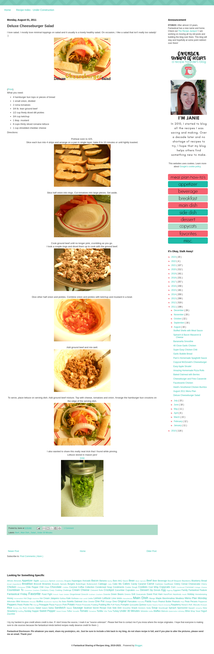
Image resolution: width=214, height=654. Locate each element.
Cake (110, 584)
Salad (33, 532)
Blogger (138, 645)
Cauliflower (169, 584)
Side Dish (117, 608)
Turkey (116, 611)
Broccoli (38, 584)
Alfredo (10, 581)
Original (122, 601)
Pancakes (132, 601)
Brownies (47, 584)
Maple (159, 598)
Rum (25, 608)
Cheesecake (195, 584)
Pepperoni (202, 601)
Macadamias (128, 598)
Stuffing (21, 611)
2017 (174, 282)
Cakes (127, 583)
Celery (177, 584)
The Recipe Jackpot (187, 31)
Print (10, 89)
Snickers (142, 608)
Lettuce (106, 598)
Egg (164, 590)
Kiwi (81, 598)
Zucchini (11, 614)
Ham (160, 594)
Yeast (198, 611)
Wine (187, 611)
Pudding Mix (105, 604)
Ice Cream (45, 598)
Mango (152, 598)
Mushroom (48, 602)
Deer (138, 590)
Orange (108, 601)
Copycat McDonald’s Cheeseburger (190, 362)
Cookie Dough (131, 587)
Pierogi (36, 605)
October (178, 318)
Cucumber (120, 590)
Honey (10, 598)
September (179, 323)
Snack (134, 608)
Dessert (145, 590)
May (176, 409)
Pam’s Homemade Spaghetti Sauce (190, 358)
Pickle (26, 604)
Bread (204, 581)
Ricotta (16, 608)
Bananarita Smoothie (183, 341)
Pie (31, 604)
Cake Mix (117, 584)
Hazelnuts (177, 594)
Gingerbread (75, 594)
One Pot (100, 601)
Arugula (67, 581)
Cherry (204, 584)
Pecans (194, 601)
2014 (174, 294)
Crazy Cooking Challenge (60, 590)
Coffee (81, 587)
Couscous (28, 590)
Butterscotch (92, 584)
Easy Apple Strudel (182, 366)
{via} (82, 458)
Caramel (142, 584)
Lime (114, 598)
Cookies (143, 587)
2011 (174, 307)
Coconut (73, 587)
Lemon (98, 598)
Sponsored (182, 608)
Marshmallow (169, 598)
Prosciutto (86, 605)
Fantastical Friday (17, 594)
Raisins (155, 605)
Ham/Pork (168, 594)
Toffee (70, 611)
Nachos (56, 602)
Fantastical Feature (198, 590)
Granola (107, 594)
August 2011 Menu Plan (184, 391)
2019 (174, 273)
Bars (115, 581)
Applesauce (44, 581)
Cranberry (44, 590)
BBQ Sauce (123, 581)
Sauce (69, 608)
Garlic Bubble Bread (182, 354)
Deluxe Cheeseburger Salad (186, 395)
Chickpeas (21, 587)
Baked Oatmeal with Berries (186, 374)
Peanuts (176, 601)
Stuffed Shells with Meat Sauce (188, 330)
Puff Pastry (116, 605)
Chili (41, 587)
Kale (68, 598)
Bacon (95, 580)
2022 (174, 261)
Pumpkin (125, 604)
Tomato (84, 610)
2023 (174, 257)
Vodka (151, 611)
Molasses (25, 601)
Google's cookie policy (190, 166)
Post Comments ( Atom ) (31, 556)
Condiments (119, 587)
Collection (90, 587)
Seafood (88, 608)
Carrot (151, 583)
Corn (174, 587)
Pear (183, 602)
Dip (152, 590)
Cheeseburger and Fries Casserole (189, 379)
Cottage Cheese (200, 587)
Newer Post (13, 551)
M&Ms (120, 598)
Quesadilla (134, 605)
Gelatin (67, 594)
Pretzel (79, 605)
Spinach (173, 608)
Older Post (151, 551)
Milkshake (11, 601)
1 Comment (69, 528)
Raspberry (176, 604)
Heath (184, 594)
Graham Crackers (96, 594)
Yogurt (204, 611)
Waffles (157, 611)
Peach (155, 601)
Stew (205, 608)
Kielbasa (75, 598)
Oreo (115, 601)
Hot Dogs (28, 598)
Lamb (85, 598)
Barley (110, 581)
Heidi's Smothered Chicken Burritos (190, 387)
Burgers (72, 584)
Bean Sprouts (140, 581)
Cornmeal (189, 587)
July (176, 400)
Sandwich (60, 607)
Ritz (21, 608)
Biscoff (171, 581)
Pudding (95, 605)
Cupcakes (130, 590)
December (179, 310)
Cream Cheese (81, 590)
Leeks (91, 598)
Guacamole (141, 594)
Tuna (110, 611)
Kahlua (63, 598)
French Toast (58, 594)
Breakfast (28, 583)
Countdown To (15, 590)
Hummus (36, 598)
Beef (17, 532)
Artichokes (60, 581)
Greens (128, 594)
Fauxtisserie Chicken (183, 383)
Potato (71, 604)
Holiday (191, 594)
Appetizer (28, 580)
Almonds (18, 581)
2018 (174, 277)
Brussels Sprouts (60, 584)
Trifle (105, 611)
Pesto (20, 604)
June (176, 404)
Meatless (180, 598)
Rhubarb (203, 605)
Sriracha (199, 608)
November (179, 314)
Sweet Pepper (47, 610)
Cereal (185, 584)
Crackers (36, 590)
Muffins (40, 601)
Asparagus (76, 581)
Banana (103, 581)
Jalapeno (55, 598)
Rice (10, 607)
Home (7, 10)
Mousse (33, 602)
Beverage (162, 581)
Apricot (52, 581)
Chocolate (56, 587)
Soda (149, 608)
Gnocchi (85, 594)
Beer (155, 581)
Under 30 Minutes (44, 532)
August (177, 327)
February (178, 421)
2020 (174, 269)
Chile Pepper (32, 587)
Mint (18, 601)
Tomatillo (76, 611)
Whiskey (181, 611)
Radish (149, 605)
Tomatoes (93, 611)
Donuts (157, 590)
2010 (174, 430)
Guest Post (152, 594)
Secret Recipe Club (102, 608)
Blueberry (196, 581)
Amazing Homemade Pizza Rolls (188, 370)
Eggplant (177, 590)
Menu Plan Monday (196, 598)
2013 (174, 298)
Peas (187, 601)
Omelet (91, 601)
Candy (134, 584)
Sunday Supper (31, 611)
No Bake (63, 601)
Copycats (165, 587)
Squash (192, 608)
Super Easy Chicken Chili (185, 349)
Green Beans (118, 594)
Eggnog (170, 590)
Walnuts (165, 611)
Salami (45, 608)
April (176, 413)
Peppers (12, 604)
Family (185, 590)
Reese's (185, 605)
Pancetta (141, 602)
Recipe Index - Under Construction (35, 10)
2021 (174, 265)
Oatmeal (78, 601)
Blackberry (187, 581)
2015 (174, 290)
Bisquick (178, 581)
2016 (174, 286)
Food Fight (47, 594)
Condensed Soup (104, 587)
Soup (155, 607)
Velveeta (144, 611)
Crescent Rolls (97, 590)
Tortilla (100, 611)
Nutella (70, 601)
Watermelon (173, 611)
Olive (85, 601)
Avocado (86, 581)
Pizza (52, 604)
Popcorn (58, 605)
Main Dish (25, 532)
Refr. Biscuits (194, 605)
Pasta (148, 601)
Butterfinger (81, 584)
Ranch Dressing (164, 605)
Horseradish (19, 598)
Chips (47, 587)
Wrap (193, 611)
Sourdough (163, 608)
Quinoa (143, 604)
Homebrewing (201, 594)
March (177, 417)
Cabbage (103, 584)
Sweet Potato (61, 611)
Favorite (35, 594)
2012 (174, 302)
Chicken (12, 587)
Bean (132, 580)
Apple (36, 581)
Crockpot (109, 590)
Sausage (78, 607)
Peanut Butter (165, 601)
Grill (133, 594)
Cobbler (66, 587)
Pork (64, 604)
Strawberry (12, 611)
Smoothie (127, 608)
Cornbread (181, 587)
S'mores (32, 608)
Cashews (159, 584)
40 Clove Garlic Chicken (184, 345)
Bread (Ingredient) (14, 584)
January (178, 425)
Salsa (51, 608)
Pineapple (44, 604)
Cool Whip (153, 587)
